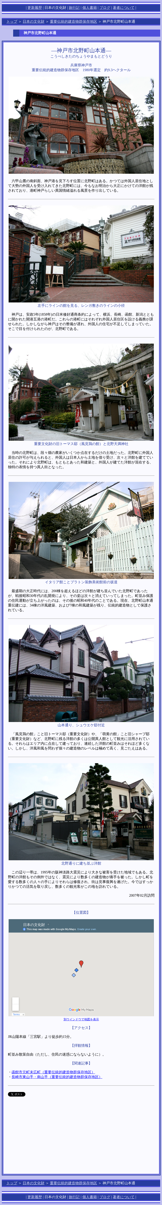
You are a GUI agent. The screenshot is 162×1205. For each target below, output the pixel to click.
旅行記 (74, 8)
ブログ (104, 8)
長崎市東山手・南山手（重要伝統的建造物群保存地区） (57, 1077)
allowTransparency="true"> (40, 1094)
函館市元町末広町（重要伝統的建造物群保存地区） (53, 1072)
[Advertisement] (81, 1137)
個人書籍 (89, 8)
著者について (124, 8)
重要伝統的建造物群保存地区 (73, 21)
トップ (11, 21)
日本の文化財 (33, 21)
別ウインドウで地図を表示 (81, 1019)
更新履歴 (34, 8)
